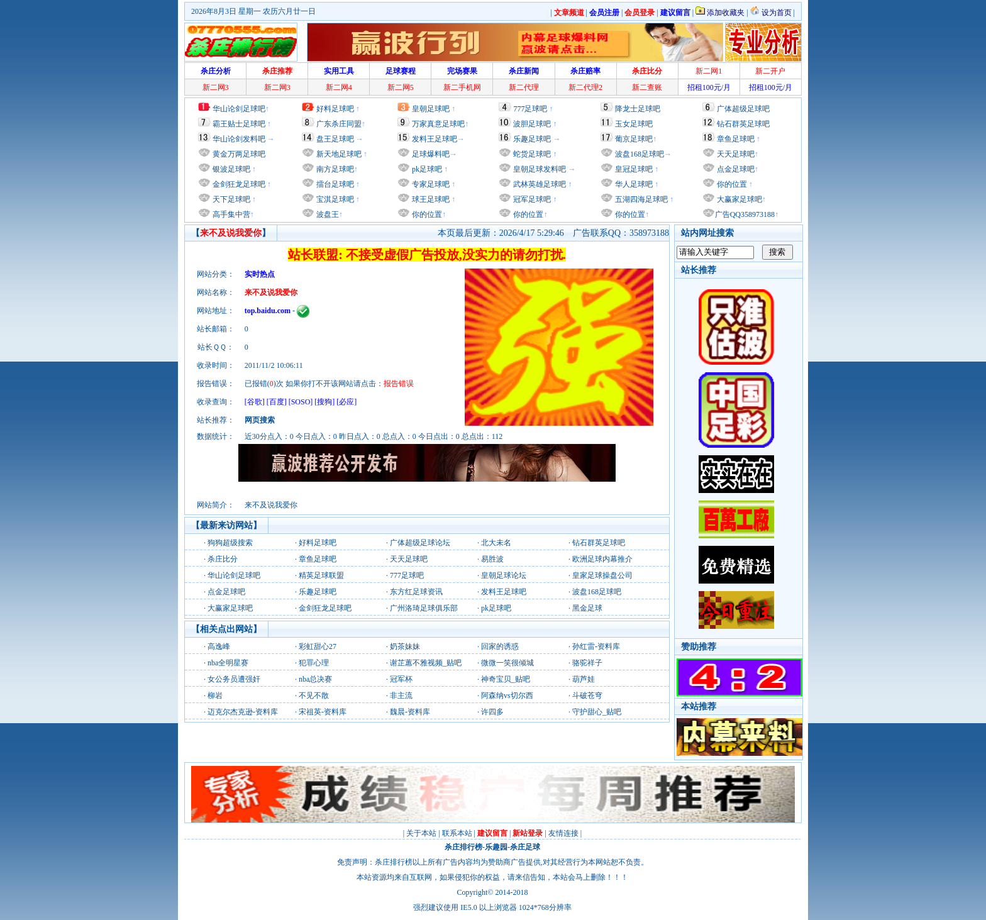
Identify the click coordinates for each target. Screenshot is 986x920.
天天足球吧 (735, 154)
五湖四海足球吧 (640, 199)
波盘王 (326, 214)
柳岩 (215, 695)
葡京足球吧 (634, 139)
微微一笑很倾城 (507, 662)
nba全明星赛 (228, 662)
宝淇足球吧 (335, 199)
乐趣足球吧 (532, 139)
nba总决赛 (315, 679)
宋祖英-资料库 (322, 711)
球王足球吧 (430, 199)
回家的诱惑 (500, 646)
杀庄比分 (223, 559)
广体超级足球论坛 (420, 542)
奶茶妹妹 (405, 646)
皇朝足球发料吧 (538, 169)
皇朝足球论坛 (503, 575)
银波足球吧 (231, 169)
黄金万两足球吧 (239, 154)
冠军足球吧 (531, 199)
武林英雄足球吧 (538, 184)
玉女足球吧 (634, 123)
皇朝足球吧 (431, 108)
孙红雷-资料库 (596, 646)
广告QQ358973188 (745, 214)
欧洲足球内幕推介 (602, 559)
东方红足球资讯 (416, 591)
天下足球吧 (230, 199)
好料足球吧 (335, 108)
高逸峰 (219, 646)
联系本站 (457, 833)
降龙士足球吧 (637, 108)
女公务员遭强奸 (234, 679)
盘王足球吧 (335, 139)
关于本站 (421, 833)
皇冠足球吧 (633, 169)
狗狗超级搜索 (230, 542)
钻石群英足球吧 (743, 123)
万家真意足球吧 (438, 123)
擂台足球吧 (334, 184)
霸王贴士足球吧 (239, 123)
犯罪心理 (314, 662)
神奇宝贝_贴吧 (505, 679)
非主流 (401, 695)
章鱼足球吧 (736, 139)
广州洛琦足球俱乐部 (424, 608)
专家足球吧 (430, 184)
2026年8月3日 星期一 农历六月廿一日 (253, 11)
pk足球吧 (426, 169)
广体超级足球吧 (743, 108)
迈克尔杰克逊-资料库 (243, 711)
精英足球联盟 (321, 575)
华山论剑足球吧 (239, 108)
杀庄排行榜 (463, 847)
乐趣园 (496, 847)
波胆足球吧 (532, 123)
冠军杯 (401, 679)
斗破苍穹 (587, 695)
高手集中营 (230, 214)
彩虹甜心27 (317, 646)
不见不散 (314, 695)
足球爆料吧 (431, 154)
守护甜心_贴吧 (596, 711)
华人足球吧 (633, 184)
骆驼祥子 (587, 662)
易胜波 (492, 559)
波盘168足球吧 (639, 154)
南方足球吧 (334, 169)
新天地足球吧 (338, 154)
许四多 (492, 711)
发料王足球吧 (434, 139)
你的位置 (426, 214)
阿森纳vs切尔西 (507, 695)
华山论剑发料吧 (239, 139)
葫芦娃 (583, 679)
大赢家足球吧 (738, 199)
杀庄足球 (525, 847)
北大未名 (496, 542)
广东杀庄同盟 (339, 123)
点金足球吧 (735, 169)
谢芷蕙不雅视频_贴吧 (426, 662)
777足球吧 (530, 108)
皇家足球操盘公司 (602, 575)
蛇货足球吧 (533, 154)
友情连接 (563, 833)
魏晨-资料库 (410, 711)
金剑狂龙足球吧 (238, 184)
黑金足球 (587, 608)
